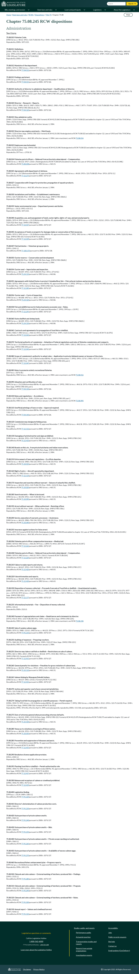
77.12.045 (25, 349)
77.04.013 (25, 82)
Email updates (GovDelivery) (119, 950)
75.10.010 (25, 464)
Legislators (97, 10)
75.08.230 (79, 621)
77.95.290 (25, 891)
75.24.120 (25, 300)
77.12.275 (25, 176)
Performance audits (83, 933)
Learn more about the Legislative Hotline (36, 950)
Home (8, 15)
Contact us (112, 946)
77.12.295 (25, 312)
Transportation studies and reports (86, 943)
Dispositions (39, 15)
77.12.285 (25, 288)
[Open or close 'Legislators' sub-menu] (105, 10)
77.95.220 (25, 797)
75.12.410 (25, 440)
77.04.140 (25, 415)
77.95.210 (25, 633)
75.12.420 (25, 569)
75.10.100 (25, 722)
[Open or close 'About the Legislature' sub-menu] (134, 10)
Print (128, 15)
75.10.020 (25, 487)
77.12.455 (25, 748)
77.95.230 (25, 808)
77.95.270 (25, 855)
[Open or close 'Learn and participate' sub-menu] (84, 10)
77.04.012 (25, 70)
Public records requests (117, 937)
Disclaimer (27, 969)
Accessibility (113, 928)
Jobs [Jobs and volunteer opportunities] (110, 933)
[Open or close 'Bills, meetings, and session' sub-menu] (28, 10)
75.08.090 (79, 401)
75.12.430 (25, 581)
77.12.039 (25, 239)
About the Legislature (122, 10)
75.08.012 (79, 375)
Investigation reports (84, 955)
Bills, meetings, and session (15, 10)
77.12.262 (25, 546)
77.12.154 (25, 476)
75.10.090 (25, 499)
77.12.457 (25, 773)
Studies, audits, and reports (84, 928)
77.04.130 (25, 389)
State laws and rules (44, 10)
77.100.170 (25, 251)
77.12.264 (25, 558)
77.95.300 (25, 902)
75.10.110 (25, 670)
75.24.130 (25, 323)
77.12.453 (25, 682)
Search (132, 4)
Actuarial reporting (83, 937)
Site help (111, 942)
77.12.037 (25, 225)
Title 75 (48, 15)
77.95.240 (25, 820)
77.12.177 (25, 598)
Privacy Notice (39, 969)
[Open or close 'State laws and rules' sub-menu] (56, 10)
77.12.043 (25, 335)
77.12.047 (25, 363)
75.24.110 (25, 274)
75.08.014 (79, 138)
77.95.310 (25, 914)
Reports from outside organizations (84, 949)
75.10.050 (25, 733)
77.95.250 (25, 832)
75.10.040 (25, 523)
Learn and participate (73, 10)
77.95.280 (25, 879)
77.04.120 (25, 110)
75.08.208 (25, 164)
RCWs (31, 15)
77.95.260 (25, 844)
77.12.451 (25, 658)
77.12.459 (25, 785)
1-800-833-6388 (44, 945)
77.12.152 (25, 429)
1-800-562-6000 (36, 941)
